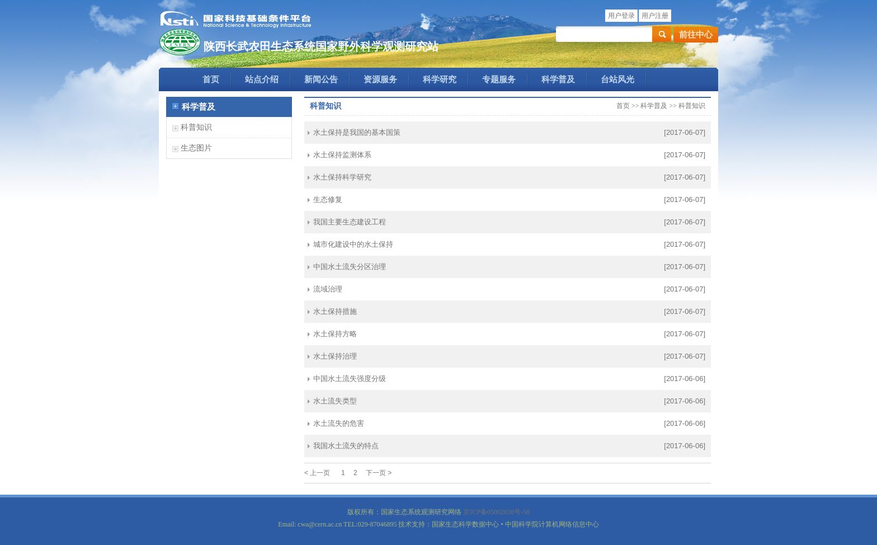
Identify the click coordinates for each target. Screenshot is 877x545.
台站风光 (617, 79)
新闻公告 (321, 79)
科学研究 (439, 79)
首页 (210, 79)
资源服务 (380, 79)
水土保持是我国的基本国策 (356, 132)
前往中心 (696, 34)
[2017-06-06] (684, 378)
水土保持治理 (335, 356)
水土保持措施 (335, 311)
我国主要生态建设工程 (349, 222)
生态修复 (327, 199)
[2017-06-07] (684, 132)
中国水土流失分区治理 (349, 266)
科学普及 (558, 79)
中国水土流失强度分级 (349, 378)
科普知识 (196, 127)
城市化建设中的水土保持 (353, 244)
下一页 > (379, 473)
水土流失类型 (335, 401)
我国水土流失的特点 (346, 445)
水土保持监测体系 (342, 155)
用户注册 (655, 16)
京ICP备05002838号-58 (496, 512)
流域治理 (327, 289)
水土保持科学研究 (342, 177)
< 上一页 (317, 473)
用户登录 (621, 16)
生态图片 (196, 148)
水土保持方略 (335, 334)
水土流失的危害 (338, 423)
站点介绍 (262, 79)
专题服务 (499, 79)
